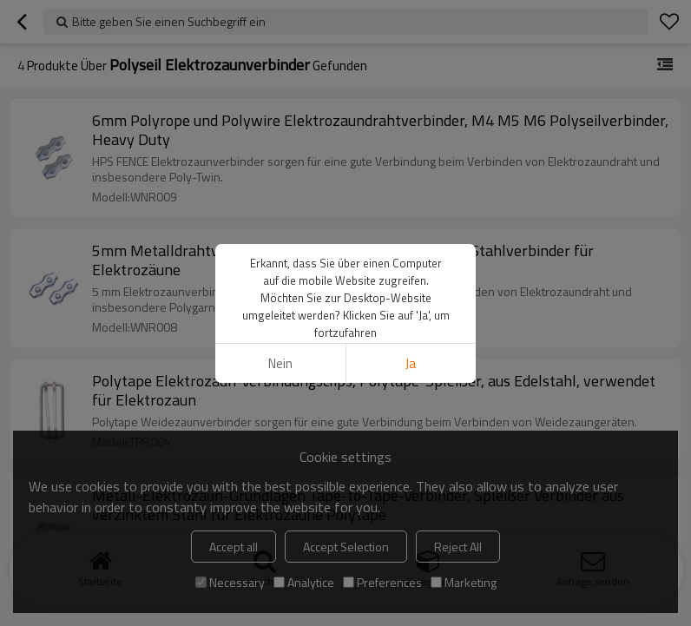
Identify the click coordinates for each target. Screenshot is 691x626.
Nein (280, 363)
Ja (410, 363)
